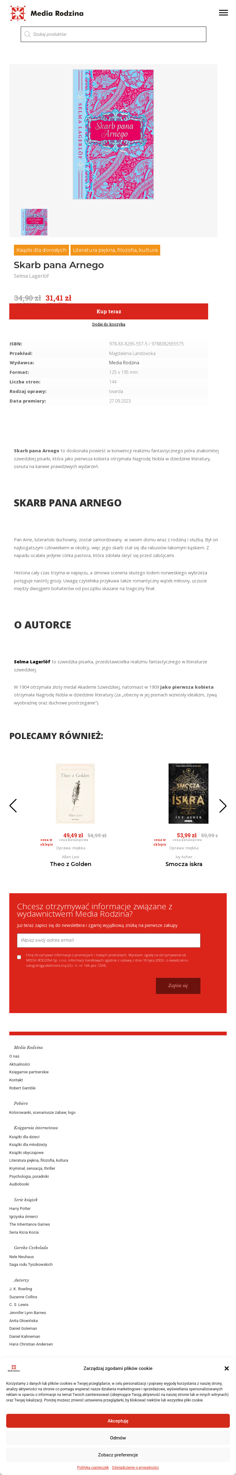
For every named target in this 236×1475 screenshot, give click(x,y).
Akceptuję (118, 1421)
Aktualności (19, 1064)
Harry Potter (20, 1208)
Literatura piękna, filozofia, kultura (115, 250)
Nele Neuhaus (21, 1256)
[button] (227, 1368)
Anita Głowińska (23, 1320)
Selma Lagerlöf (32, 662)
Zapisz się (178, 985)
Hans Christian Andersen (31, 1344)
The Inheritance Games (29, 1224)
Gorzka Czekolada (31, 1247)
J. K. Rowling (20, 1289)
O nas (14, 1056)
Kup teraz (109, 311)
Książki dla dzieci (24, 1137)
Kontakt (16, 1080)
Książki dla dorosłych (41, 250)
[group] (113, 134)
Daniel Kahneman (24, 1336)
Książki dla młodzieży (28, 1144)
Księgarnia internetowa (36, 1128)
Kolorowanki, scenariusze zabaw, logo (42, 1112)
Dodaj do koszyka (108, 324)
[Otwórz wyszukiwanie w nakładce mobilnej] (113, 34)
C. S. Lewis (18, 1304)
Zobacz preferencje (118, 1455)
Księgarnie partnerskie (29, 1072)
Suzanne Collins (23, 1297)
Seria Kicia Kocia (24, 1232)
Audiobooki (19, 1184)
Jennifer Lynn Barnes (27, 1312)
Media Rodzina (124, 363)
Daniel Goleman (23, 1328)
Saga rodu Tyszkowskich (31, 1264)
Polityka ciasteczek (93, 1467)
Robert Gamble (22, 1088)
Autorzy (21, 1280)
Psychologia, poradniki (29, 1176)
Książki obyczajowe (26, 1152)
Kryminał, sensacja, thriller (32, 1168)
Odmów (118, 1438)
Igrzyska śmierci (23, 1216)
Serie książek (26, 1200)
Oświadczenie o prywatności (135, 1467)
